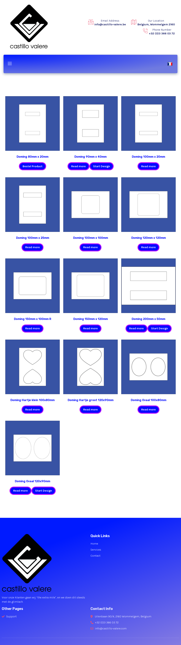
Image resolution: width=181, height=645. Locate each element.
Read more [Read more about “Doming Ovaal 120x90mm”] (20, 490)
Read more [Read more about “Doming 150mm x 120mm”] (90, 328)
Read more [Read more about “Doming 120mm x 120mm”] (148, 247)
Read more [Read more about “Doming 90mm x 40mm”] (78, 166)
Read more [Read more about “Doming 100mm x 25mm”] (32, 247)
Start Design (101, 166)
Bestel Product (32, 166)
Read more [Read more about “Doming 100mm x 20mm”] (148, 166)
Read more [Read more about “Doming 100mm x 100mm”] (90, 247)
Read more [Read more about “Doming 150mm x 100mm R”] (32, 328)
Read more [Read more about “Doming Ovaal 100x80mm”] (148, 409)
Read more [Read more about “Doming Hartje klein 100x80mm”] (32, 409)
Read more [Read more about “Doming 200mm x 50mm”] (136, 328)
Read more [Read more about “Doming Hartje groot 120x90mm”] (90, 409)
